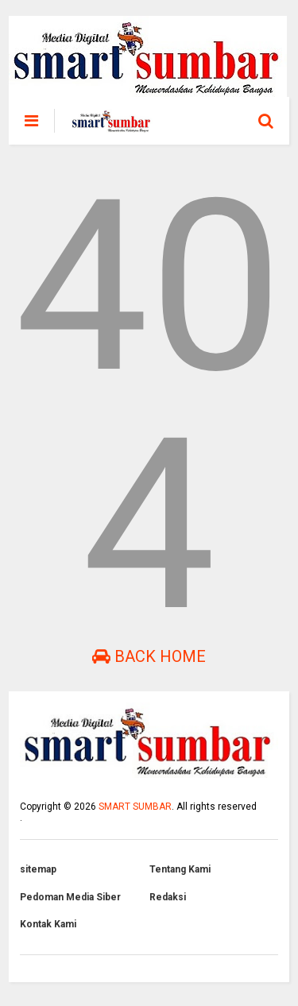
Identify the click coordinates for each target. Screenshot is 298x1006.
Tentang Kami (180, 869)
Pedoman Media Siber (70, 897)
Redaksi (167, 897)
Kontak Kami (48, 924)
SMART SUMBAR (135, 806)
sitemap (38, 869)
